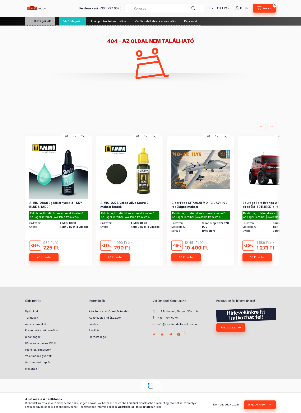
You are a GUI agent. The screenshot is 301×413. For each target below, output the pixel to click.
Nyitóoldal (31, 311)
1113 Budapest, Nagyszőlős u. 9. (177, 311)
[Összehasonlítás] (66, 136)
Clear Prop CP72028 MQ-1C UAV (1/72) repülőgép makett (199, 204)
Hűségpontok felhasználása (108, 21)
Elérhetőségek (98, 336)
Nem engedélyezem (226, 404)
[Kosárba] (44, 257)
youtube (179, 334)
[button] (40, 21)
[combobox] (164, 8)
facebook (154, 334)
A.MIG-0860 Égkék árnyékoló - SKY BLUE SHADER (55, 204)
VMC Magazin (72, 21)
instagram (162, 334)
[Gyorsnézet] (83, 136)
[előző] (261, 126)
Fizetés (93, 324)
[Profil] (242, 8)
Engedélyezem (257, 404)
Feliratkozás (228, 327)
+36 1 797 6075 (110, 8)
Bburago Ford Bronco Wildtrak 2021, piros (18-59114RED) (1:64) (269, 204)
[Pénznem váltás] (222, 8)
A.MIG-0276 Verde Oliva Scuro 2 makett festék (124, 204)
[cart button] (264, 8)
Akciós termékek (36, 324)
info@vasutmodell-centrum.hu (177, 324)
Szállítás (94, 330)
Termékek (31, 317)
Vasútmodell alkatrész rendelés (155, 21)
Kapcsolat (190, 21)
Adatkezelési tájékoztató (105, 317)
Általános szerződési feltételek (109, 311)
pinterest (170, 334)
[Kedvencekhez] (74, 136)
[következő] (272, 126)
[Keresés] (193, 8)
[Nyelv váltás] (209, 8)
